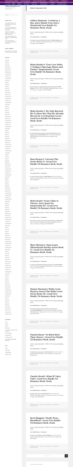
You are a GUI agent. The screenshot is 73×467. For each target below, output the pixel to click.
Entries (7, 350)
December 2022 (8, 144)
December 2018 (8, 241)
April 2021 (7, 185)
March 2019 (7, 235)
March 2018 (7, 259)
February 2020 (8, 213)
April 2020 (7, 209)
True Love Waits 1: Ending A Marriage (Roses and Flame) (43, 86)
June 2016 (7, 300)
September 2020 (8, 199)
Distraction (7, 328)
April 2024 (7, 112)
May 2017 (7, 279)
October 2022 (7, 148)
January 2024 (7, 118)
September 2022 (8, 150)
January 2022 (7, 166)
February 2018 (8, 261)
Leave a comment (34, 52)
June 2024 (7, 108)
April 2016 (7, 304)
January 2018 (7, 263)
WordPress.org (8, 354)
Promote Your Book (38, 32)
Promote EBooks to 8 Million (11, 0)
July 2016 (7, 298)
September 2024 (8, 102)
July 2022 (7, 154)
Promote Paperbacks (25, 0)
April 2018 (7, 257)
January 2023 (7, 142)
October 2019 (7, 221)
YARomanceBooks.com (12, 6)
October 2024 (7, 100)
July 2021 (7, 179)
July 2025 (7, 82)
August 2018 (7, 249)
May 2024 (7, 110)
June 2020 (7, 205)
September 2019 (8, 223)
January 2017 (7, 287)
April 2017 (7, 281)
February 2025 (8, 92)
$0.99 (6, 322)
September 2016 (8, 294)
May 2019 (7, 231)
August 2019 (7, 225)
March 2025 (7, 90)
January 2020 (7, 215)
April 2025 (7, 88)
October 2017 (7, 269)
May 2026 (7, 62)
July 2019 (7, 227)
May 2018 (7, 255)
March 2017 (7, 283)
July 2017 (7, 275)
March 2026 (7, 66)
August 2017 (7, 273)
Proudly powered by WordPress (36, 464)
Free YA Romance (8, 333)
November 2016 (8, 292)
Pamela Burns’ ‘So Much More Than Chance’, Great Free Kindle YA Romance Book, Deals (46, 337)
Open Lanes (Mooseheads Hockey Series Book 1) (42, 264)
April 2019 (7, 233)
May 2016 (7, 302)
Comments (8, 352)
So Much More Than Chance (37, 352)
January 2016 (7, 310)
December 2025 (8, 72)
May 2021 (7, 183)
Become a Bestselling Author (39, 0)
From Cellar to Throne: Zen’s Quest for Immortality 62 (42, 220)
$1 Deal (6, 326)
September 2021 (8, 175)
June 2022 (7, 156)
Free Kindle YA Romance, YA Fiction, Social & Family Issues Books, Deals (11, 28)
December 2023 (8, 120)
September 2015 (8, 314)
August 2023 (7, 128)
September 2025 (8, 78)
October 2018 (7, 245)
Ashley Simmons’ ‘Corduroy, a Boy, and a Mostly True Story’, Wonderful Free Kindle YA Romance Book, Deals (45, 24)
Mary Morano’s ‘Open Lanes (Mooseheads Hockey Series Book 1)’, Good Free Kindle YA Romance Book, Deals (47, 248)
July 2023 (7, 130)
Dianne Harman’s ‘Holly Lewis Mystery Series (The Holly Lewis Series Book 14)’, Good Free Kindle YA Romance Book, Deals (46, 293)
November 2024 (8, 98)
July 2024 (7, 106)
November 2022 (8, 146)
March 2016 (7, 306)
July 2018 (7, 251)
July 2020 (7, 203)
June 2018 (7, 253)
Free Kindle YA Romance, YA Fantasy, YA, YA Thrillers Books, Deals (11, 37)
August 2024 (7, 104)
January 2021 (7, 191)
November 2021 (8, 170)
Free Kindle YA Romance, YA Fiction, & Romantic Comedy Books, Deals (10, 24)
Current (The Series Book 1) (37, 176)
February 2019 (8, 237)
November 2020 (8, 195)
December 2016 (8, 289)
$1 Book (6, 324)
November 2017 (8, 267)
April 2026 (7, 64)
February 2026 (8, 68)
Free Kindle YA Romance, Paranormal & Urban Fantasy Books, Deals (10, 42)
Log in (6, 348)
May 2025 (7, 86)
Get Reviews (64, 0)
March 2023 (7, 138)
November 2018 (8, 243)
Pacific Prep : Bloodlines (36, 435)
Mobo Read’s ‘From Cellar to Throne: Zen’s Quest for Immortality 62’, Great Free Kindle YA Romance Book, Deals (46, 204)
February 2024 (8, 116)
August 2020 (7, 201)
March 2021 (7, 187)
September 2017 (8, 271)
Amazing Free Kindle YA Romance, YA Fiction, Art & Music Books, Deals (10, 33)
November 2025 (8, 74)
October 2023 (7, 124)
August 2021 (7, 177)
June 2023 (7, 132)
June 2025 (7, 84)
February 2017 (8, 285)
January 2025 (7, 94)
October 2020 (7, 197)
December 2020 (8, 193)
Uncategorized (8, 335)
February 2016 (8, 308)
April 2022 (7, 160)
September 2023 (8, 126)
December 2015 (8, 312)
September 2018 (8, 247)
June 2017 (7, 277)
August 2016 (7, 296)
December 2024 (8, 96)
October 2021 (7, 172)
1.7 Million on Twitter (54, 0)
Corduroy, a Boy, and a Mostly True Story (40, 40)
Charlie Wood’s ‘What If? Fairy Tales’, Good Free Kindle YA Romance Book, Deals (45, 378)
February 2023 (8, 140)
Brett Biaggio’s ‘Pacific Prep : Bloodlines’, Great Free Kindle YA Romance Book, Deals (45, 420)
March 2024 (7, 114)
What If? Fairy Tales (35, 393)
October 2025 (7, 76)
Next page (66, 455)
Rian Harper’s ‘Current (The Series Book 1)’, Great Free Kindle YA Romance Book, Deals (46, 161)
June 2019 (7, 229)
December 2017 (8, 265)
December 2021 (8, 168)
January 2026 (7, 70)
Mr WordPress (8, 50)
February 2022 (8, 164)
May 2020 (7, 207)
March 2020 (7, 211)
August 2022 (7, 152)
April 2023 (7, 136)
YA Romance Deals (8, 337)
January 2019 (7, 239)
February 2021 (8, 189)
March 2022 (7, 162)
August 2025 (7, 80)
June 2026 (7, 60)
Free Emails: (8, 4)
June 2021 (7, 181)
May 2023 (7, 134)
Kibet (41, 51)
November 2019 (8, 219)
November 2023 (8, 122)
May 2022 (7, 158)
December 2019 (8, 217)
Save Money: (8, 2)
